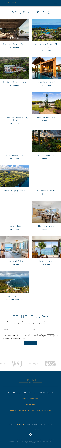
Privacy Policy (50, 334)
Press (50, 424)
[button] (55, 3)
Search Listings (32, 424)
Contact (37, 429)
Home (11, 424)
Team (43, 424)
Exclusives (20, 424)
